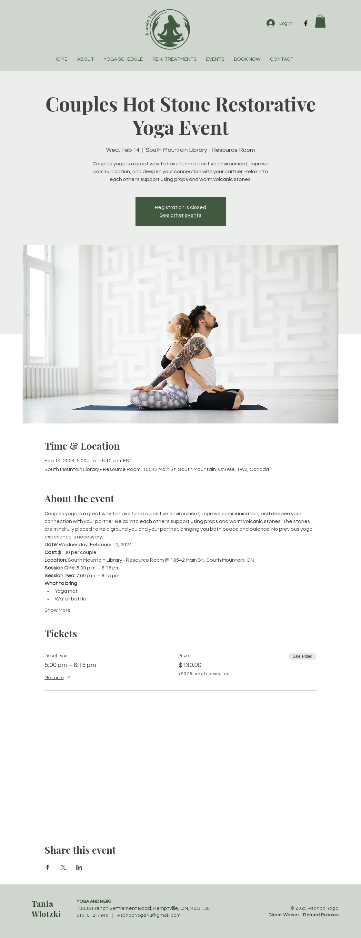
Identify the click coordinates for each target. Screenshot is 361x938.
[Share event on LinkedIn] (79, 867)
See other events (180, 215)
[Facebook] (306, 23)
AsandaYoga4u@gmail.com (149, 915)
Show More (58, 610)
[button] (320, 21)
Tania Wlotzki (46, 908)
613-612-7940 (92, 915)
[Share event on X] (63, 867)
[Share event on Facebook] (48, 867)
